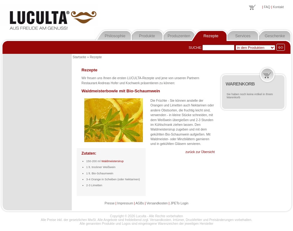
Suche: (195, 47)
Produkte (147, 35)
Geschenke (275, 35)
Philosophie (115, 35)
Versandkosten (157, 203)
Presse (110, 203)
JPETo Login (179, 203)
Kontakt (278, 7)
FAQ (267, 7)
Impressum (125, 203)
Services (242, 35)
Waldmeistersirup (113, 161)
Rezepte (210, 35)
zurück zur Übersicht (200, 152)
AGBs (139, 203)
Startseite (79, 57)
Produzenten (179, 35)
